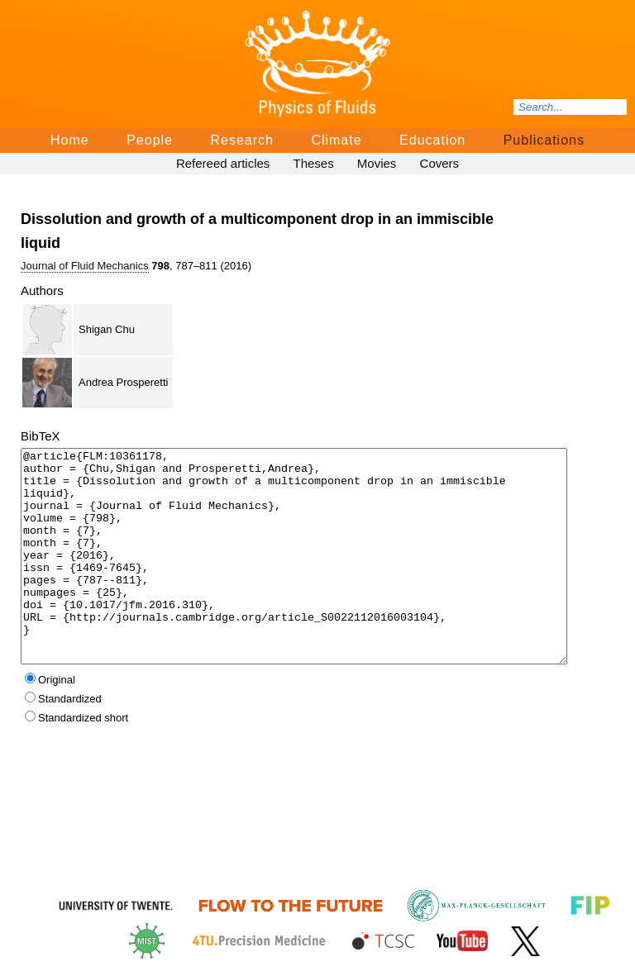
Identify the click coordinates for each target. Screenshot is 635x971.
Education (432, 140)
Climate (336, 140)
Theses (313, 163)
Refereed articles (223, 163)
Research (241, 140)
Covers (440, 163)
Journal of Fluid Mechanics (85, 265)
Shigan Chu (107, 329)
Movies (377, 163)
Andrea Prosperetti (123, 382)
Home (69, 140)
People (150, 140)
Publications (544, 140)
